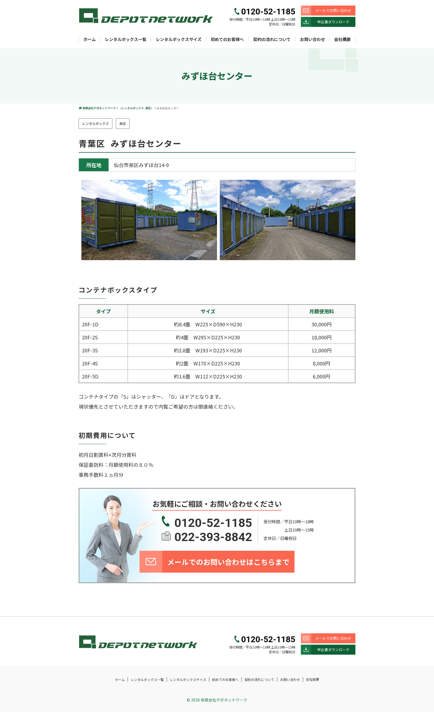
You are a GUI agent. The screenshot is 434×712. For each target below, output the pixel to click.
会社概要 (342, 39)
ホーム (89, 39)
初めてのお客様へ (227, 39)
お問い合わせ (312, 39)
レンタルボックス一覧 (125, 39)
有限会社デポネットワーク (99, 108)
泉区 (148, 108)
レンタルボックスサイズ (179, 39)
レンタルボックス (133, 108)
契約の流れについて (272, 39)
